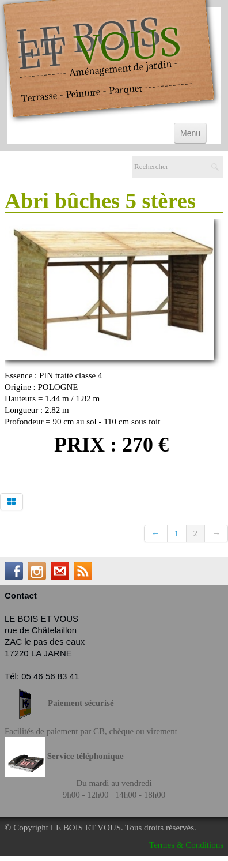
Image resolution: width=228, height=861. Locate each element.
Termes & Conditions (186, 844)
